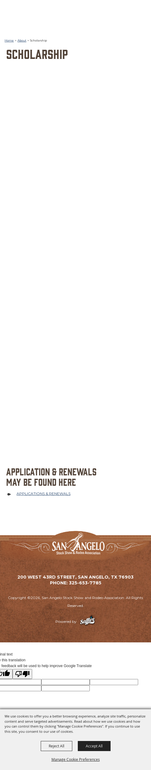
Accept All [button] (94, 745)
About (21, 40)
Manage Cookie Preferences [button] (75, 759)
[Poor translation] (22, 674)
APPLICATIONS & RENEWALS (43, 493)
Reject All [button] (56, 745)
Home (9, 40)
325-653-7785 (85, 583)
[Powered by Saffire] (87, 621)
